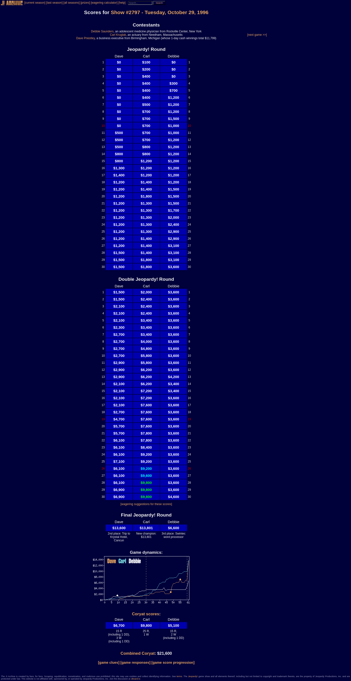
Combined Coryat (138, 653)
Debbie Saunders (102, 31)
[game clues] (108, 662)
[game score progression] (173, 662)
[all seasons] (71, 2)
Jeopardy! (193, 676)
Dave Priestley (85, 38)
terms (179, 676)
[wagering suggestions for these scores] (146, 504)
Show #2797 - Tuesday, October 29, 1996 (159, 12)
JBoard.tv (135, 679)
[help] (122, 2)
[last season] (54, 2)
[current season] (34, 2)
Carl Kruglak (118, 34)
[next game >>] (257, 34)
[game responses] (135, 662)
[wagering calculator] (104, 2)
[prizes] (85, 2)
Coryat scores (145, 614)
